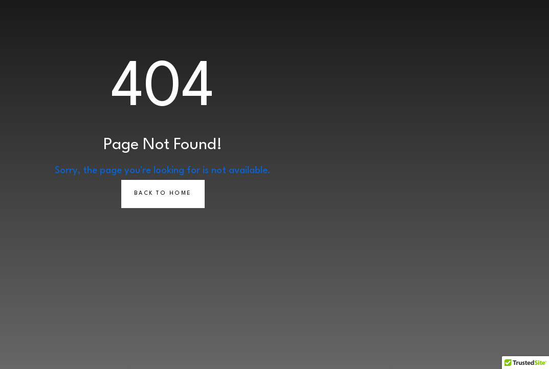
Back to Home (163, 193)
